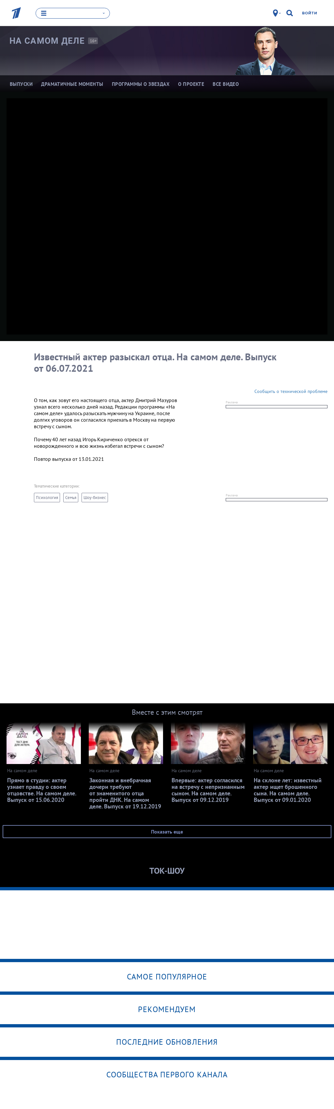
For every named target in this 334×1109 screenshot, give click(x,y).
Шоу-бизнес (95, 497)
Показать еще (167, 831)
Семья (70, 497)
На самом (47, 40)
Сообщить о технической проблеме (290, 391)
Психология (47, 497)
